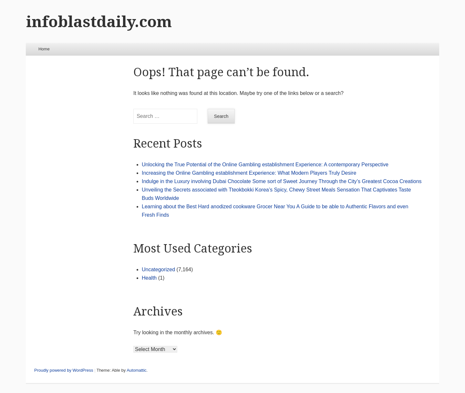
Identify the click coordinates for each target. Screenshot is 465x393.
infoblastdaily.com (99, 22)
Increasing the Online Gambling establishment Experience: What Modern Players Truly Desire (249, 173)
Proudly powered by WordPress (63, 370)
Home (44, 49)
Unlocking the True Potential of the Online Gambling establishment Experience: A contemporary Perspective (265, 164)
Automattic (136, 370)
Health (149, 278)
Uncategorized (158, 269)
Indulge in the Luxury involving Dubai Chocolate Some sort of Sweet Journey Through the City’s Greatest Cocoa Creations (282, 181)
